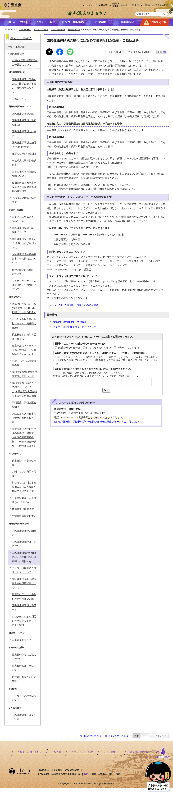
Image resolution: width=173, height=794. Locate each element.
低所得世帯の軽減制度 (24, 153)
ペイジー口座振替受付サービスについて (74, 327)
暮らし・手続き (41, 29)
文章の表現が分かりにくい (75, 360)
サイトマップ (90, 5)
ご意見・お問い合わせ (29, 752)
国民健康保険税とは (23, 113)
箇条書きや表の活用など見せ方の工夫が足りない (122, 360)
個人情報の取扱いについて (144, 752)
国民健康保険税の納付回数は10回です (24, 144)
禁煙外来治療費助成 (23, 509)
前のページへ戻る (93, 735)
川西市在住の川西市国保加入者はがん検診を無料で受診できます (24, 486)
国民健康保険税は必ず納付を (24, 544)
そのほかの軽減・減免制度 (24, 200)
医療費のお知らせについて (24, 667)
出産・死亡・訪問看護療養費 (24, 363)
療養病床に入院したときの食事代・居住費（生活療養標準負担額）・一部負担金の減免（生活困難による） (24, 437)
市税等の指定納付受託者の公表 (70, 322)
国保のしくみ (19, 99)
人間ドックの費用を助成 (24, 473)
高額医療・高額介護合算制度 (24, 404)
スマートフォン (158, 735)
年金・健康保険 (58, 29)
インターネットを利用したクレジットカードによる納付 (24, 620)
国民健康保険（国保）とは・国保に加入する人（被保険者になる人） (24, 85)
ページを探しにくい (69, 357)
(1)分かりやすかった (69, 347)
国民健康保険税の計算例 (24, 133)
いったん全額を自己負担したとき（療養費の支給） (24, 323)
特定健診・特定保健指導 (24, 462)
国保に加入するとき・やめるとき (24, 219)
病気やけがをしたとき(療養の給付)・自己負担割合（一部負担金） (24, 308)
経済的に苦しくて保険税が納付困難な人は (24, 596)
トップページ (25, 29)
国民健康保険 (74, 29)
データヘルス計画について (24, 698)
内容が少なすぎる (118, 357)
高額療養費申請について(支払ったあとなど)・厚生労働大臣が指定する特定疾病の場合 (24, 389)
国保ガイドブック (21, 640)
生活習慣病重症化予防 (24, 516)
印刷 (159, 52)
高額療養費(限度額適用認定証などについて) (24, 374)
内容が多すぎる (94, 357)
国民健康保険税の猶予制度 (24, 607)
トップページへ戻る (118, 735)
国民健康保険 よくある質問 (24, 717)
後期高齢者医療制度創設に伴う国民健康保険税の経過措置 (24, 187)
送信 (106, 390)
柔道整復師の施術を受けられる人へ (24, 336)
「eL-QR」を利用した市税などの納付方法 (75, 305)
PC (144, 735)
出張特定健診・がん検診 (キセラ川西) (24, 500)
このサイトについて (82, 752)
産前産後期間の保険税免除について (24, 173)
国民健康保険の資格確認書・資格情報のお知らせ (24, 258)
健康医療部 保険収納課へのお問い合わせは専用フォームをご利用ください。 (100, 421)
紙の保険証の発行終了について (24, 271)
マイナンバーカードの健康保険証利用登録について (24, 285)
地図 (86, 774)
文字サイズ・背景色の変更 (155, 5)
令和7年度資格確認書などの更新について (25, 62)
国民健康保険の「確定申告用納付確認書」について (24, 583)
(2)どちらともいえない (98, 347)
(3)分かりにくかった (128, 347)
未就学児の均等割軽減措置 (24, 162)
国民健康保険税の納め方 (24, 533)
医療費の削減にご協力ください (24, 656)
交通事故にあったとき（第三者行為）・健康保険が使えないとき (24, 349)
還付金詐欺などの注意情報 (24, 679)
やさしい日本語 (131, 5)
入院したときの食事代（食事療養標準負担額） (24, 417)
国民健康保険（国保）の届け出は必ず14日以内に (24, 243)
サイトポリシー (111, 752)
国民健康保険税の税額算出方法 (24, 122)
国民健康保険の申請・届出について (24, 230)
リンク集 (56, 752)
